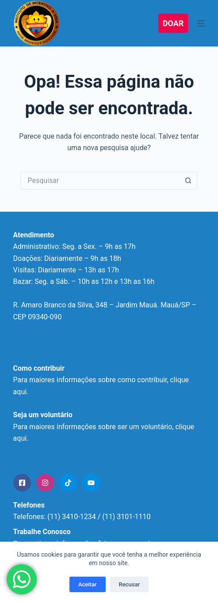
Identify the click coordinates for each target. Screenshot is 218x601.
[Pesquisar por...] (100, 181)
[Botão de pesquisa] (188, 181)
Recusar (129, 584)
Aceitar (87, 584)
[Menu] (201, 23)
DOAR (173, 23)
